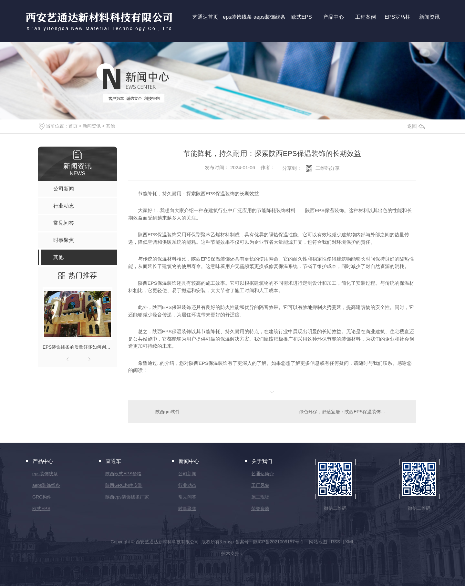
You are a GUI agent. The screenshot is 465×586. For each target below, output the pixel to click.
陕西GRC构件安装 (123, 485)
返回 (416, 126)
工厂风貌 (260, 485)
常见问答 (187, 496)
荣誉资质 (260, 508)
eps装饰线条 (45, 473)
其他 (110, 126)
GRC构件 (41, 496)
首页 (73, 126)
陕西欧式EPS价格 (123, 473)
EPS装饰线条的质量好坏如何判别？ (77, 347)
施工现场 (260, 496)
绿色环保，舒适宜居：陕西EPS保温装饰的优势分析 (351, 411)
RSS (336, 541)
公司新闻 (187, 473)
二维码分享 (327, 168)
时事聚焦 (187, 508)
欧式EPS (41, 508)
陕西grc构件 (167, 411)
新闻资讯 (92, 126)
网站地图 (318, 541)
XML (350, 541)
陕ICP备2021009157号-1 (278, 541)
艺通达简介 (262, 473)
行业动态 (187, 485)
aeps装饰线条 (46, 485)
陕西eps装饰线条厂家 (127, 496)
